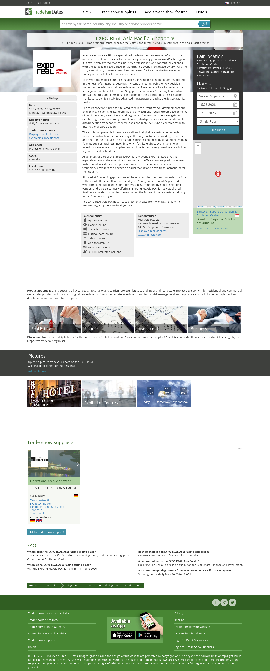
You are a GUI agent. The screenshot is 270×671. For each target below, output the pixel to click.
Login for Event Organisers (191, 640)
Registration (42, 2)
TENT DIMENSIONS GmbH (54, 488)
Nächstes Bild (78, 464)
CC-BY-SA (239, 207)
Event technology (40, 503)
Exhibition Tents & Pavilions (47, 506)
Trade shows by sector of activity (48, 613)
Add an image (37, 371)
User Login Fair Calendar (189, 633)
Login (28, 2)
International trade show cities (47, 633)
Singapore (73, 585)
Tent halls (36, 510)
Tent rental (37, 513)
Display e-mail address (43, 134)
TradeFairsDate (44, 11)
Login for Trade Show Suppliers (194, 647)
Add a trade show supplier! (47, 532)
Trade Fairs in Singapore (212, 228)
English (237, 2)
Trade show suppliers (118, 12)
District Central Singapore (104, 585)
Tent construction (41, 500)
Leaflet (201, 207)
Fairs (86, 12)
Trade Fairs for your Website (192, 626)
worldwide (51, 585)
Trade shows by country (43, 620)
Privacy (178, 613)
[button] (218, 174)
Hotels (201, 12)
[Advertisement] (135, 276)
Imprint (179, 620)
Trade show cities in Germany (46, 626)
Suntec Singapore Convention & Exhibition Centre (217, 213)
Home (33, 585)
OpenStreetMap (220, 207)
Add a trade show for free (166, 12)
